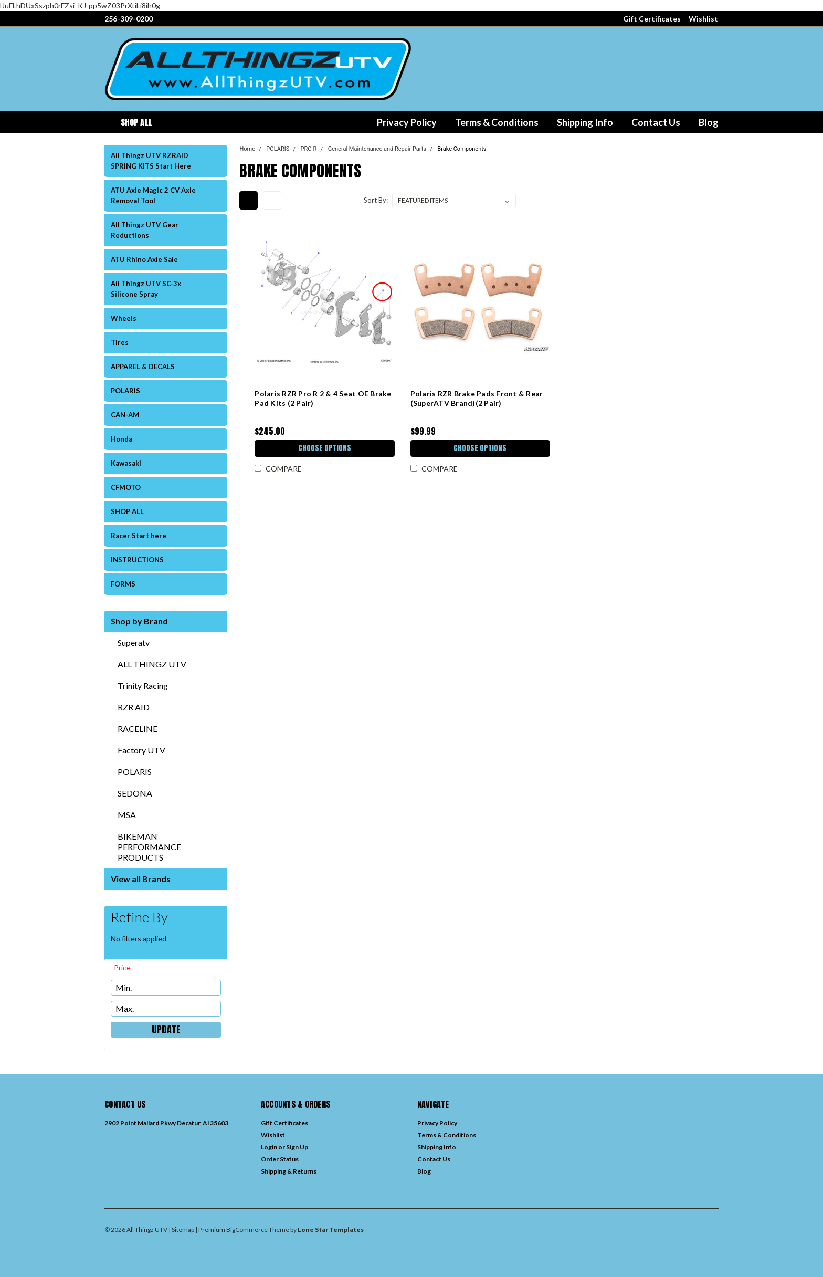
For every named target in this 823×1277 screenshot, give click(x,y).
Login (269, 1147)
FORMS (123, 584)
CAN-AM (125, 415)
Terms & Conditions (497, 122)
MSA (127, 815)
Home (247, 148)
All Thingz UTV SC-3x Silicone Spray (146, 288)
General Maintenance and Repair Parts (377, 148)
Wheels (123, 318)
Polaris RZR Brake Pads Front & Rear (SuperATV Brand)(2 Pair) (476, 398)
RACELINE (137, 729)
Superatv (134, 642)
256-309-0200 (128, 18)
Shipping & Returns (288, 1171)
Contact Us (655, 122)
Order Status (280, 1159)
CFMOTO (126, 487)
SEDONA (135, 793)
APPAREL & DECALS (143, 366)
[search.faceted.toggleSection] (127, 968)
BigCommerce (247, 1229)
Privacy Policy (407, 122)
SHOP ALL (127, 511)
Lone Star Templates (331, 1229)
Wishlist (703, 18)
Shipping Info (585, 122)
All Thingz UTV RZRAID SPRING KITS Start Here (151, 160)
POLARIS (125, 390)
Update (166, 1029)
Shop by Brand (139, 621)
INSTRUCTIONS (137, 560)
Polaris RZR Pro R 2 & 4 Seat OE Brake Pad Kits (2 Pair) (323, 398)
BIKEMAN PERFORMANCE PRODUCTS (149, 846)
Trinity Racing (143, 685)
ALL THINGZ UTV (152, 664)
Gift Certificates (652, 18)
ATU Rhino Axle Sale (144, 259)
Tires (120, 342)
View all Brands (141, 879)
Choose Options (324, 448)
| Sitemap (181, 1229)
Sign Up (297, 1147)
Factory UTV (141, 750)
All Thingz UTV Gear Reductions (144, 230)
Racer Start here (138, 535)
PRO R (309, 148)
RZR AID (134, 707)
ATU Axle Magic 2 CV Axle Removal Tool (153, 195)
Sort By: (376, 200)
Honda (121, 439)
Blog (709, 122)
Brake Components (461, 148)
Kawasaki (126, 463)
